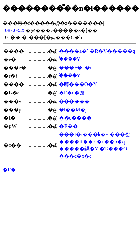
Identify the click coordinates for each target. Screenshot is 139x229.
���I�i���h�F (83, 134)
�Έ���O (113, 148)
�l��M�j (73, 109)
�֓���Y (70, 59)
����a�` (73, 51)
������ (74, 101)
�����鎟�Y (78, 148)
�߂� (9, 169)
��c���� (75, 118)
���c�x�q (75, 156)
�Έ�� (68, 126)
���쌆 (120, 134)
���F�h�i (75, 67)
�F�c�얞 (71, 92)
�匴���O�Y (78, 84)
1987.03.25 (14, 30)
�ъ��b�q (111, 141)
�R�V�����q (112, 51)
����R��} (77, 141)
